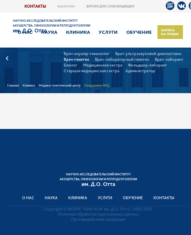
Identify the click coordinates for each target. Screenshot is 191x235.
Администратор (140, 71)
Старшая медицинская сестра (91, 71)
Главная (13, 85)
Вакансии (66, 6)
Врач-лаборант (169, 59)
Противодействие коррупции (98, 219)
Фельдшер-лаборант (147, 65)
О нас (24, 32)
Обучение (139, 32)
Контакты (35, 6)
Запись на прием (169, 32)
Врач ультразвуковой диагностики (148, 54)
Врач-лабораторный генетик (122, 59)
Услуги (108, 32)
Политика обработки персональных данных (98, 214)
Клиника (78, 32)
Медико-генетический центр (60, 85)
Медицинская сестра (102, 65)
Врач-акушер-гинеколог (86, 54)
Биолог (70, 65)
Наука (49, 32)
